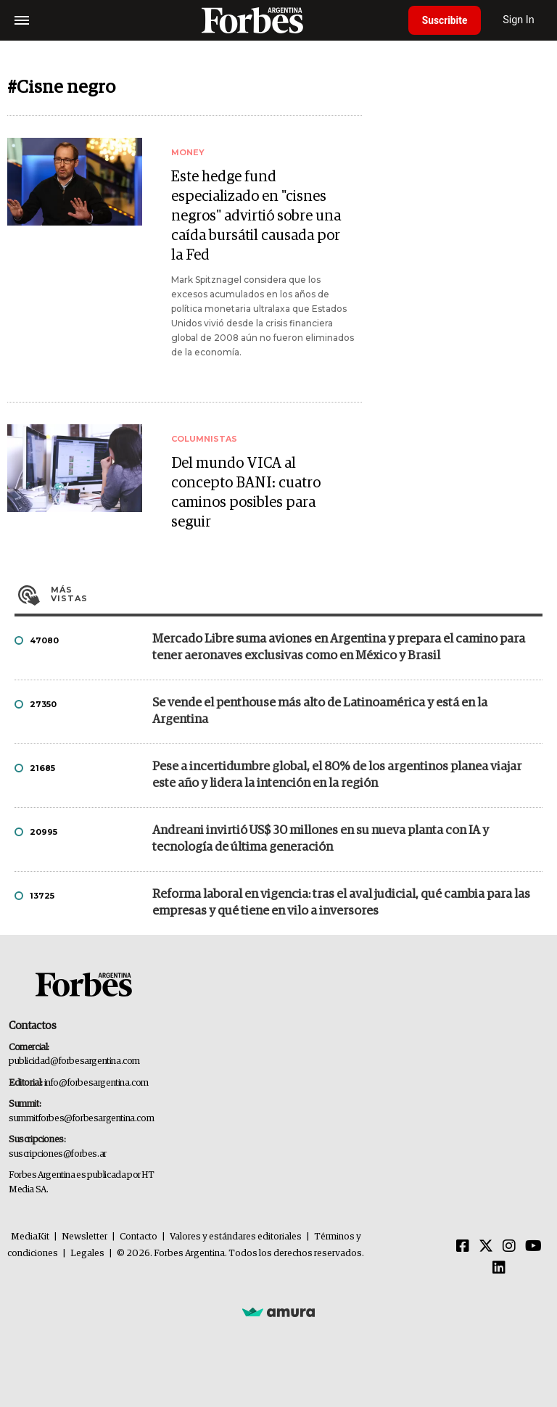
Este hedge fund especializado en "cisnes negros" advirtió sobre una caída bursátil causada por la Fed (256, 216)
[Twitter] (486, 1247)
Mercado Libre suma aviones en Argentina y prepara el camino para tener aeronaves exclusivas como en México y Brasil (338, 647)
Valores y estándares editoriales (236, 1237)
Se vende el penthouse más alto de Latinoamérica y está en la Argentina (319, 711)
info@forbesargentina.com (96, 1083)
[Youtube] (533, 1247)
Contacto (138, 1237)
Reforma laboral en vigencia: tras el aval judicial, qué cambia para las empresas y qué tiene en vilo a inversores (341, 902)
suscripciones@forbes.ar (58, 1154)
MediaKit (30, 1237)
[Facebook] (462, 1247)
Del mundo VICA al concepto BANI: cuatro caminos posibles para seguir (246, 492)
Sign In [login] (521, 20)
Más (296, 594)
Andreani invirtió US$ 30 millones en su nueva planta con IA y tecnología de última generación (320, 839)
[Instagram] (509, 1247)
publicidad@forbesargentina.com (74, 1061)
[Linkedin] (499, 1268)
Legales (87, 1253)
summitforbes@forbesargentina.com (81, 1118)
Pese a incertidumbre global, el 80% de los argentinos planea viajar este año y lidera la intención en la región (336, 775)
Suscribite (446, 20)
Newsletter (84, 1237)
